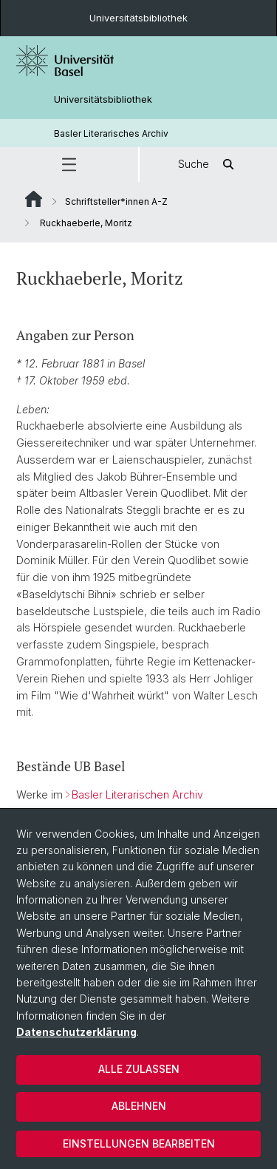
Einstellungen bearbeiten (139, 1143)
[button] (69, 164)
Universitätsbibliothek (138, 18)
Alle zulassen (138, 1069)
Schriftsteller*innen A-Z (116, 201)
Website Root (33, 199)
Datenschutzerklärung (76, 1032)
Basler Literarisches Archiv (111, 133)
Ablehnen (139, 1105)
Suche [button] (208, 164)
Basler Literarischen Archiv (137, 794)
